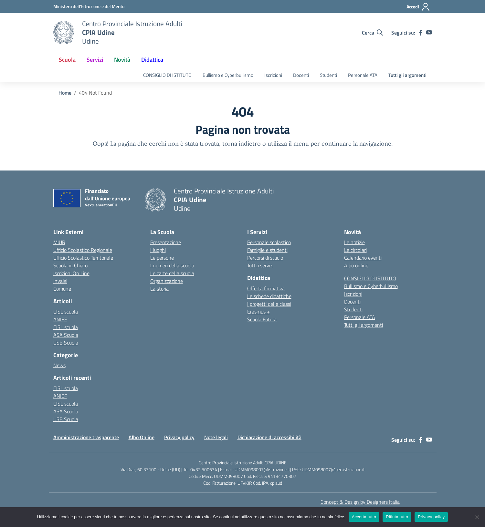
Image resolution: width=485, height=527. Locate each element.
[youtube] (429, 33)
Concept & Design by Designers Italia (360, 502)
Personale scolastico (269, 242)
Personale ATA (362, 75)
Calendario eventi (363, 258)
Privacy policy (179, 437)
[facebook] (421, 33)
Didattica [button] (152, 59)
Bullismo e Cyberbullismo (228, 75)
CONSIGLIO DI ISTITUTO (167, 75)
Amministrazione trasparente (86, 437)
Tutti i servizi (260, 265)
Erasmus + (258, 311)
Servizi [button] (95, 59)
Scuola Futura (262, 319)
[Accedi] (418, 7)
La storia (159, 289)
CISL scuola (65, 311)
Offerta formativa (266, 288)
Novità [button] (122, 59)
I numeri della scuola (172, 265)
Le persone (162, 258)
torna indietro (241, 143)
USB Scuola (65, 342)
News (59, 365)
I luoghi (158, 250)
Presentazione (165, 242)
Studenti (328, 75)
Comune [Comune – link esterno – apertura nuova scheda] (62, 289)
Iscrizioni (273, 75)
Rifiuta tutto (397, 516)
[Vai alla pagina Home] (64, 93)
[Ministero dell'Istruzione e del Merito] (88, 6)
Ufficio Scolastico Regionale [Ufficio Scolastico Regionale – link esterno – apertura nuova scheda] (82, 250)
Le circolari (355, 250)
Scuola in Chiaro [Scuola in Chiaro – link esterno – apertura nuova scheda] (70, 265)
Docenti (301, 75)
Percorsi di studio (265, 258)
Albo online (356, 265)
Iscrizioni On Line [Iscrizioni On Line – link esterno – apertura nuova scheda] (71, 273)
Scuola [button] (67, 59)
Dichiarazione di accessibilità (269, 437)
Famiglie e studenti (267, 250)
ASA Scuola (65, 335)
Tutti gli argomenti (407, 75)
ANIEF (60, 319)
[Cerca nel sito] (372, 32)
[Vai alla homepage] (63, 32)
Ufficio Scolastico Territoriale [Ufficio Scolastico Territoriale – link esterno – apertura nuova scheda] (83, 258)
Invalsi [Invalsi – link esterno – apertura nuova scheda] (60, 281)
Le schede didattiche (269, 296)
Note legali (216, 437)
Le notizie (354, 242)
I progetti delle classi (269, 304)
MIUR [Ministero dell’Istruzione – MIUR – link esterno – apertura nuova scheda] (59, 242)
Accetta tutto (364, 516)
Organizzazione (166, 281)
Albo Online (141, 437)
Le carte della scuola (172, 273)
